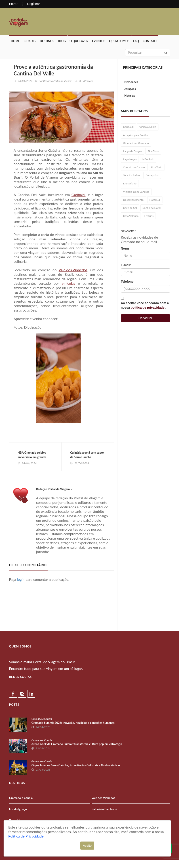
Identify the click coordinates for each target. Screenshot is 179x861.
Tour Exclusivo (131, 176)
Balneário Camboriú (104, 810)
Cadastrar (145, 318)
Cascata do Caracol (134, 168)
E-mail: (126, 265)
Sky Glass (153, 152)
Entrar (13, 4)
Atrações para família (135, 135)
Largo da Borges (132, 152)
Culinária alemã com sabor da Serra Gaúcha (87, 455)
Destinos (47, 41)
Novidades (131, 82)
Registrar (33, 4)
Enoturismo (130, 184)
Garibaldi (79, 195)
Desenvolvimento (133, 200)
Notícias (129, 96)
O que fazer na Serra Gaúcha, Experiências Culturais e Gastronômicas (76, 766)
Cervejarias (152, 176)
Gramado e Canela (42, 720)
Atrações (130, 89)
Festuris (149, 216)
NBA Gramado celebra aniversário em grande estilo (32, 457)
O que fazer (78, 41)
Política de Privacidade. (26, 836)
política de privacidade (148, 308)
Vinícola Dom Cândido (136, 192)
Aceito (87, 845)
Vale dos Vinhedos (73, 270)
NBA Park (148, 160)
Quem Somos (119, 41)
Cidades (30, 41)
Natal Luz (155, 200)
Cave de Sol (130, 208)
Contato (150, 41)
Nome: (126, 249)
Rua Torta (156, 168)
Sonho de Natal (152, 208)
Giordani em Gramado (136, 143)
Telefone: (128, 282)
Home (15, 41)
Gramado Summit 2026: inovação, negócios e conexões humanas (73, 724)
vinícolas (68, 284)
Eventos (98, 41)
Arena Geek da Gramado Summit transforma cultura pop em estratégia (77, 745)
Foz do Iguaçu (18, 810)
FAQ (136, 41)
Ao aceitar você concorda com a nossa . (145, 306)
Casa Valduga (131, 216)
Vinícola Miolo (147, 127)
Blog (62, 41)
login (21, 580)
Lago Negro (130, 160)
